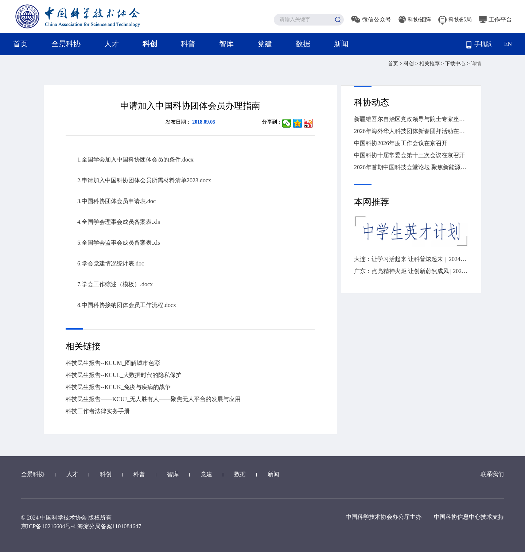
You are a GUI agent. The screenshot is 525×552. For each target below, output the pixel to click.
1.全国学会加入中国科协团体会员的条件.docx (135, 159)
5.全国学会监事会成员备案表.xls (118, 243)
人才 (111, 44)
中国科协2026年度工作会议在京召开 (400, 143)
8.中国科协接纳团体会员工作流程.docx (126, 305)
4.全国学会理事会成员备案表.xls (118, 222)
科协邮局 (455, 19)
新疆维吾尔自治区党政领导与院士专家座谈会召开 (411, 119)
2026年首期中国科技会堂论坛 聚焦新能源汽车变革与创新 (411, 167)
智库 (226, 44)
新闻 (341, 44)
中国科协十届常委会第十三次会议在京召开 (409, 155)
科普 (188, 44)
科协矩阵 (414, 19)
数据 (303, 44)
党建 (264, 44)
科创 (150, 44)
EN (508, 44)
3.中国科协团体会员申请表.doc (116, 201)
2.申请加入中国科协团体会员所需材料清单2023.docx (144, 180)
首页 (20, 44)
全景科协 (66, 44)
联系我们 (492, 474)
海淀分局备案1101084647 (109, 526)
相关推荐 (430, 63)
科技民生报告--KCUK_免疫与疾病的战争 (118, 387)
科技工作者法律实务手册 (98, 411)
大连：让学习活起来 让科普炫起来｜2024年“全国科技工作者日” (411, 259)
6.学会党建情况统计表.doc (110, 263)
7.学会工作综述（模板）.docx (115, 284)
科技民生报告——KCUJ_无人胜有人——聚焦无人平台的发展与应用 (153, 399)
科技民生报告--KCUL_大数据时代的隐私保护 (124, 375)
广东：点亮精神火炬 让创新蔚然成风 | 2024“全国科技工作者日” (411, 271)
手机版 (479, 44)
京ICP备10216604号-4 (48, 526)
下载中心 (456, 63)
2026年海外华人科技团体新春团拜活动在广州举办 (411, 131)
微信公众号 (371, 19)
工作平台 (495, 19)
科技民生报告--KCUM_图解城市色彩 (113, 363)
